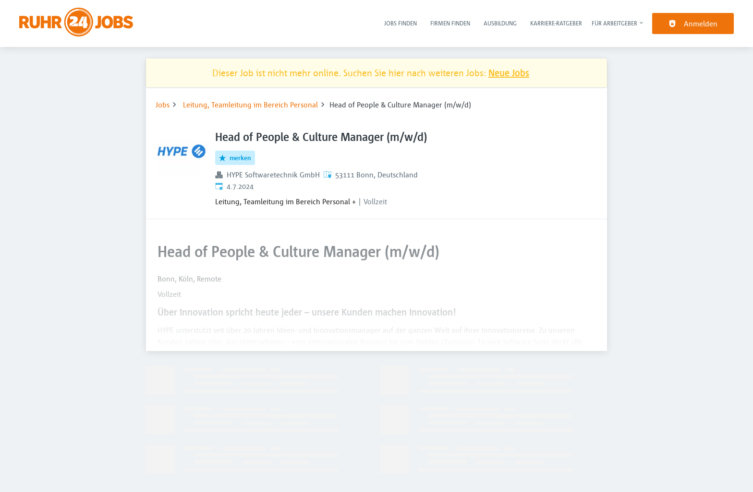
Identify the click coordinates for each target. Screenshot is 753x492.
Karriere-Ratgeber (556, 23)
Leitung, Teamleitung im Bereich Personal (250, 104)
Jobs (163, 104)
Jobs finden (400, 23)
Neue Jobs (508, 73)
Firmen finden (450, 23)
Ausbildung (500, 23)
